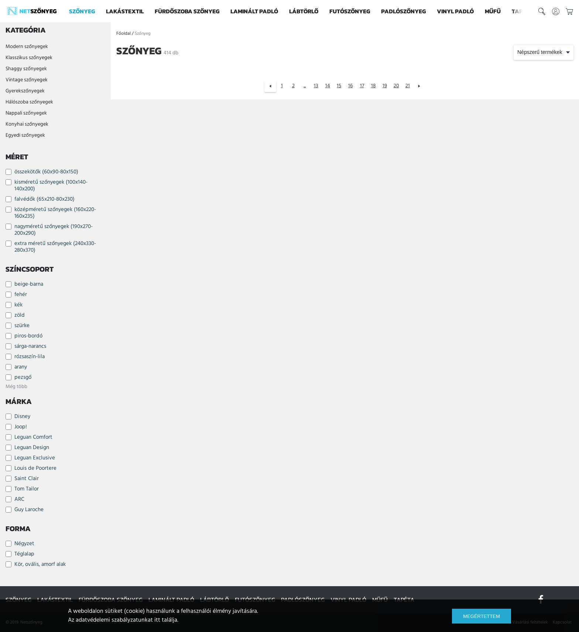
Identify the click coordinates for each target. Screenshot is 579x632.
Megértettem (481, 616)
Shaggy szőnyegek (26, 69)
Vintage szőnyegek (27, 80)
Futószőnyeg (349, 11)
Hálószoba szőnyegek (29, 102)
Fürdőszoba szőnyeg (187, 11)
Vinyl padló (455, 11)
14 (327, 86)
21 (407, 86)
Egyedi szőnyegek (25, 135)
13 (316, 86)
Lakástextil (125, 11)
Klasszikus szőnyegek (29, 58)
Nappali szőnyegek (26, 113)
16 (350, 86)
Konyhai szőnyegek (27, 124)
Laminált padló (254, 11)
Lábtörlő (303, 11)
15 (339, 86)
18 (373, 86)
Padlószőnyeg (403, 11)
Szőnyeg (82, 11)
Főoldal (123, 33)
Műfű (493, 11)
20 (396, 86)
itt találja (165, 620)
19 (385, 86)
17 (362, 86)
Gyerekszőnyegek (25, 91)
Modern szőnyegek (27, 47)
